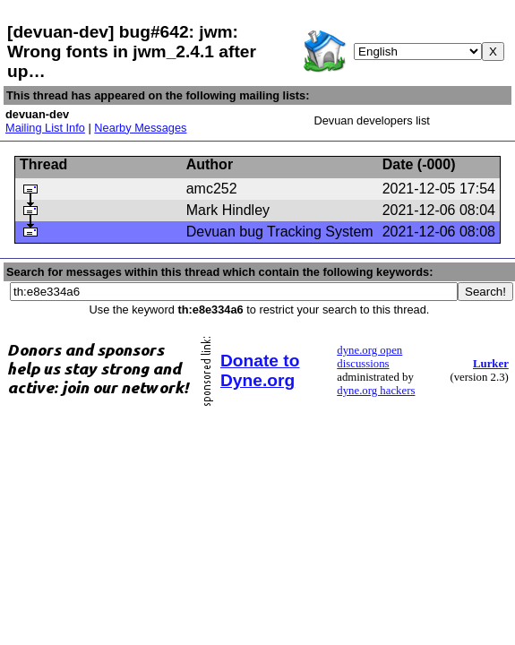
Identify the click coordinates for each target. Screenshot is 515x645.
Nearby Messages (140, 127)
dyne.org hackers (376, 390)
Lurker (491, 363)
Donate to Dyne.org (259, 370)
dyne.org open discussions (369, 357)
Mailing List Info (45, 127)
